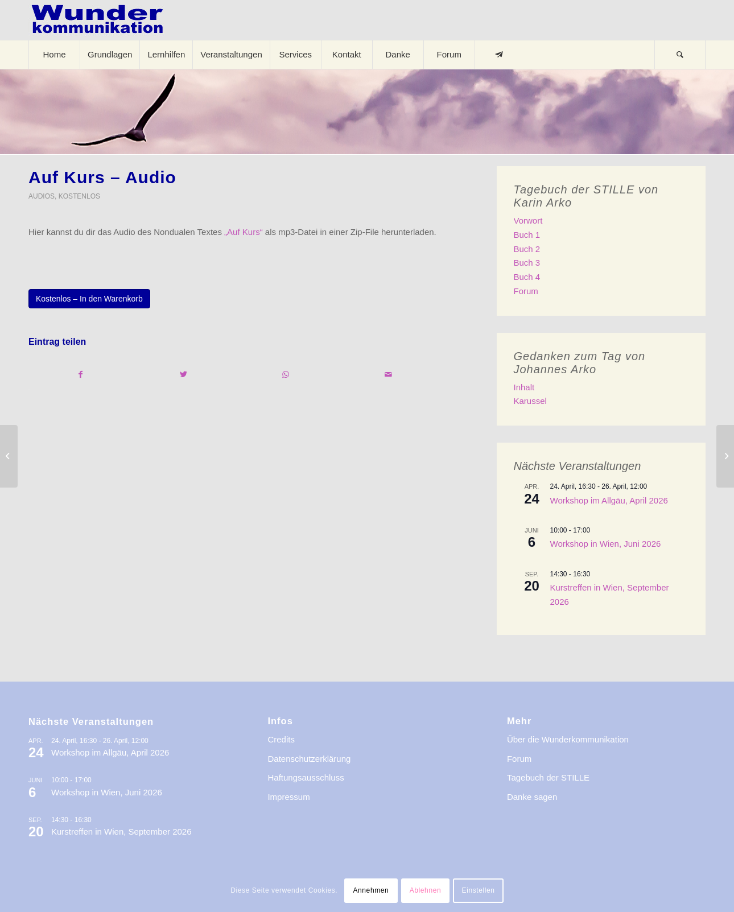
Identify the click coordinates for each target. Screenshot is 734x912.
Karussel (530, 401)
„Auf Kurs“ (243, 232)
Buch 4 (527, 277)
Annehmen (371, 890)
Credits (281, 739)
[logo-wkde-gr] (97, 20)
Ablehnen (426, 890)
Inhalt (524, 387)
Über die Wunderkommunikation (568, 739)
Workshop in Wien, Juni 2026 (605, 543)
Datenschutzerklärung (308, 759)
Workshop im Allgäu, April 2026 (609, 500)
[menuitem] (54, 54)
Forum (526, 291)
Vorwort (528, 220)
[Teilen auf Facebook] (80, 374)
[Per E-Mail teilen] (388, 374)
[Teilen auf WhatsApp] (286, 374)
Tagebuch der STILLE (548, 777)
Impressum (288, 797)
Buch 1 (527, 235)
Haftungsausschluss (305, 777)
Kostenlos (79, 196)
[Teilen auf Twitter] (183, 374)
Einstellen (478, 890)
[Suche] (680, 54)
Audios (41, 196)
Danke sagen (532, 797)
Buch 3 (527, 262)
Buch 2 (527, 249)
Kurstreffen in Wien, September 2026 (121, 831)
